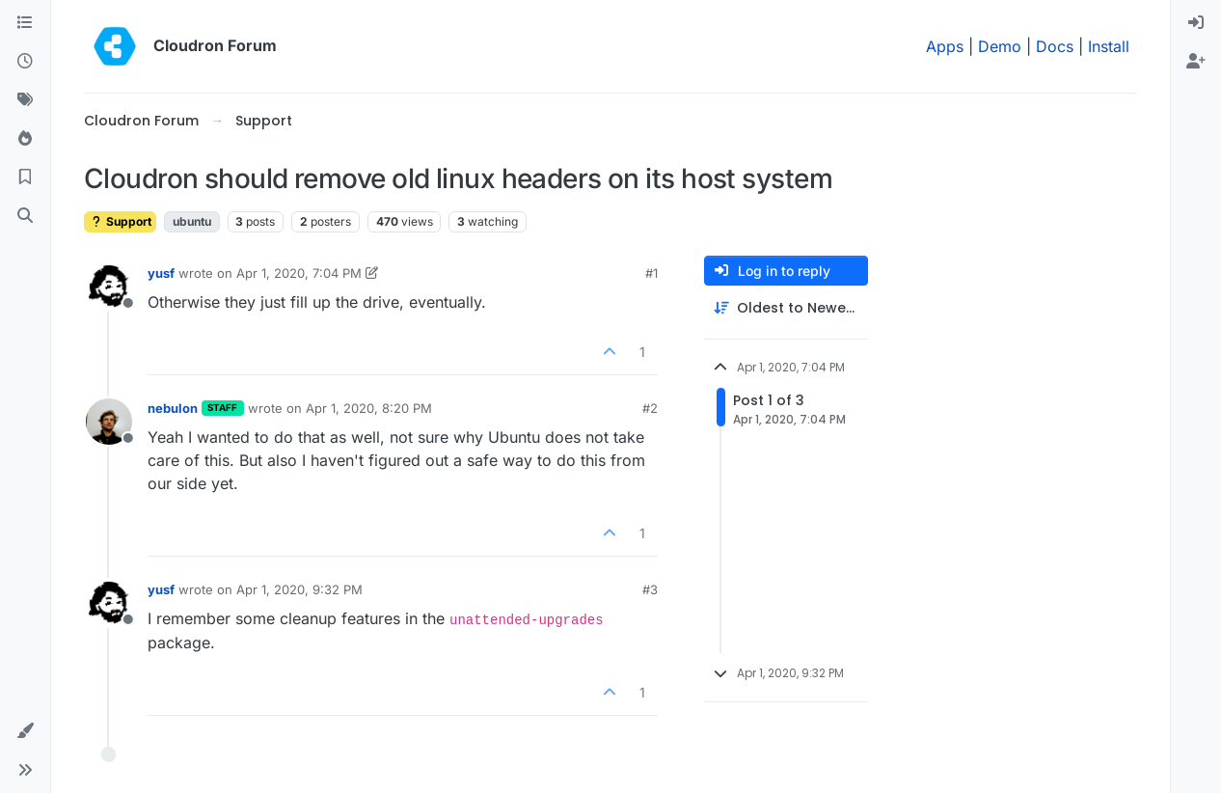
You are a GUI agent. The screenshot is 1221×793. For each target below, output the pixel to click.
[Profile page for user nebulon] (109, 421)
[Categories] (25, 23)
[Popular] (25, 138)
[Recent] (25, 61)
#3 (650, 589)
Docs (1054, 46)
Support (120, 221)
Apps (944, 46)
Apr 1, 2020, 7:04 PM (299, 273)
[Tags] (25, 100)
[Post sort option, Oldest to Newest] (786, 308)
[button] (25, 731)
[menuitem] (1196, 23)
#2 (650, 408)
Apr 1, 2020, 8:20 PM (369, 408)
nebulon (173, 408)
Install (1108, 46)
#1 (651, 273)
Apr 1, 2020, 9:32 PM (299, 589)
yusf (161, 273)
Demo (999, 46)
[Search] (25, 216)
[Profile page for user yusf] (109, 286)
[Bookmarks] (25, 177)
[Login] (1196, 23)
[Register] (1196, 61)
